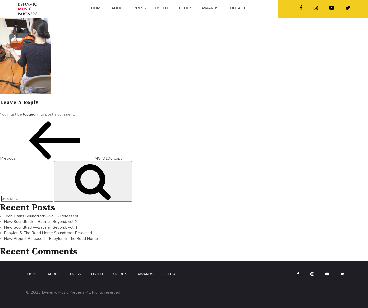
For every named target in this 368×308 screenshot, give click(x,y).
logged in (31, 114)
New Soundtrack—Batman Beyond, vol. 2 (41, 221)
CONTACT (236, 8)
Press (75, 274)
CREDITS (185, 8)
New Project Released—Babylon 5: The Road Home (51, 238)
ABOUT (118, 8)
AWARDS (210, 8)
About (54, 274)
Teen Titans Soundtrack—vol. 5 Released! (41, 216)
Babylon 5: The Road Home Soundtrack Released (48, 233)
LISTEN (161, 8)
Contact (171, 274)
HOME (97, 8)
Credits (120, 274)
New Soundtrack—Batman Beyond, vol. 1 (41, 227)
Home (32, 274)
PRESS (140, 8)
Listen (97, 274)
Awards (145, 274)
